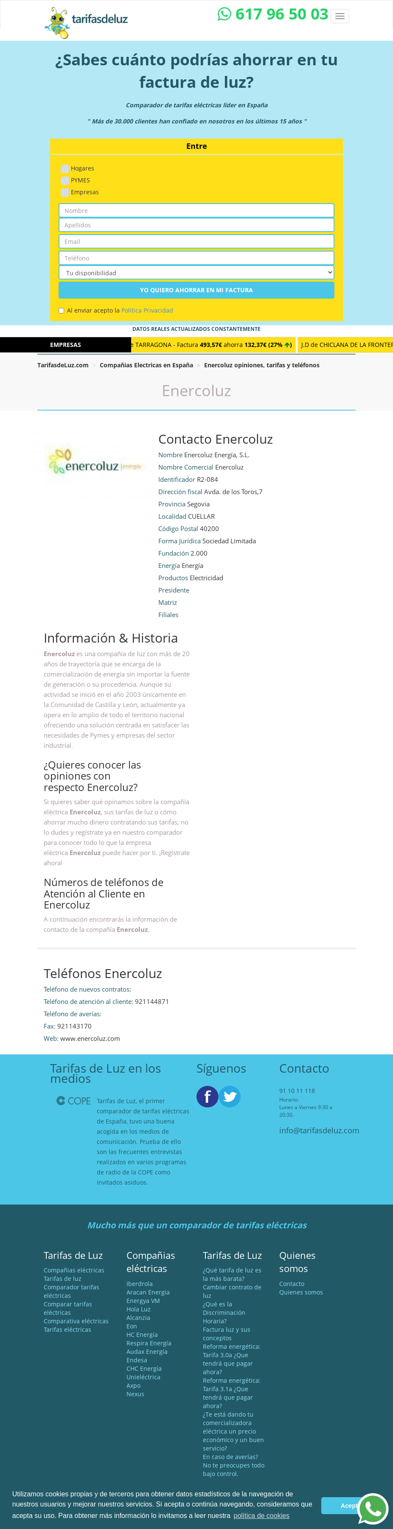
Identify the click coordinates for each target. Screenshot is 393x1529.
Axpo (133, 1385)
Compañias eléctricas (74, 1270)
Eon (131, 1326)
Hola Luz (138, 1309)
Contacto (291, 1284)
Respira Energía (148, 1343)
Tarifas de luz (62, 1279)
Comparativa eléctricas (76, 1321)
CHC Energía (144, 1368)
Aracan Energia (148, 1292)
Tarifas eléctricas (67, 1329)
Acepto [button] (351, 1505)
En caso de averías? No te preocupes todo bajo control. (233, 1465)
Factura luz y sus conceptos (226, 1333)
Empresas (80, 192)
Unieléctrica (143, 1377)
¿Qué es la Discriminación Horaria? (224, 1312)
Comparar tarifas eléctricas (68, 1308)
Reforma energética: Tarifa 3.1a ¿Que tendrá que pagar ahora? (232, 1393)
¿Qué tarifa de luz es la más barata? (232, 1274)
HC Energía (142, 1335)
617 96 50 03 (273, 13)
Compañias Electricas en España (146, 365)
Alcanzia (138, 1318)
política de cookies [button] (261, 1515)
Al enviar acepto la (116, 310)
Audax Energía (147, 1351)
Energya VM (143, 1301)
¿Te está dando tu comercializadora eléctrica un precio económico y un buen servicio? (233, 1431)
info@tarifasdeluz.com (319, 1130)
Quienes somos (301, 1292)
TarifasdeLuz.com (63, 365)
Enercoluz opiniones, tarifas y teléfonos (262, 365)
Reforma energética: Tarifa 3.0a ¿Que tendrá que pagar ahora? (232, 1359)
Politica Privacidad (147, 310)
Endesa (136, 1360)
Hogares (77, 168)
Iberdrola (139, 1284)
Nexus (135, 1394)
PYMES (75, 180)
